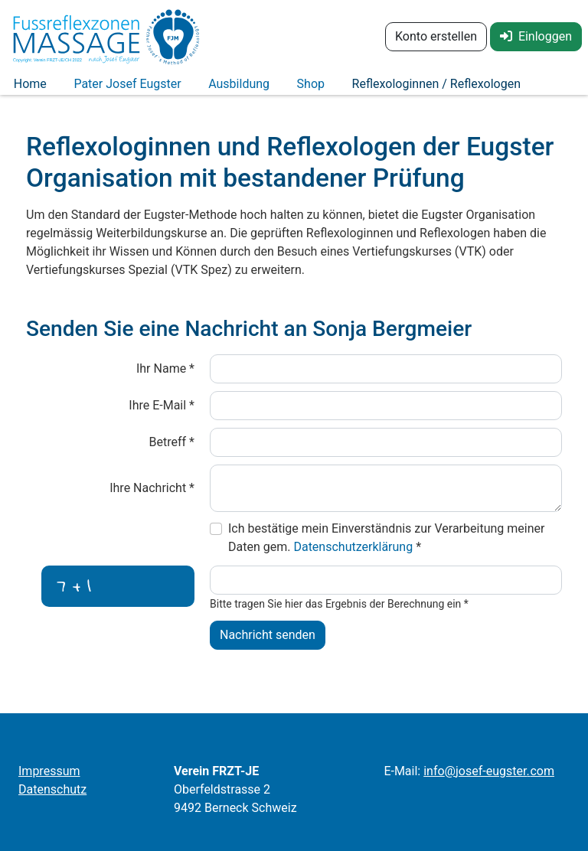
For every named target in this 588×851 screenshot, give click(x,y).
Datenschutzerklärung (354, 558)
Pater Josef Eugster (109, 90)
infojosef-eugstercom (488, 771)
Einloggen (536, 36)
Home (24, 90)
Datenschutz (52, 789)
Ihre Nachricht (151, 499)
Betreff (171, 453)
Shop (269, 90)
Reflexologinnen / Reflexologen (383, 90)
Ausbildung (209, 90)
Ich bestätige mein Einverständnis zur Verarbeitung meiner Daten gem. (386, 549)
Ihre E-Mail (161, 416)
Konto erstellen (436, 36)
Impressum (49, 771)
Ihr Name (165, 380)
